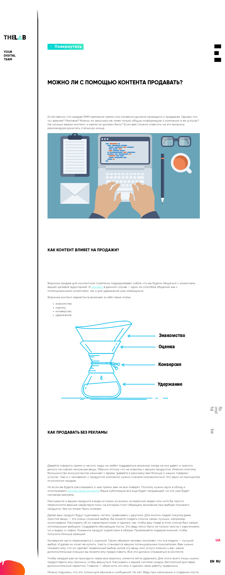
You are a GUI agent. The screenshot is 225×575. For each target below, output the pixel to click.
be (214, 431)
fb (218, 410)
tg (214, 410)
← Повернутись (65, 45)
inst (218, 432)
